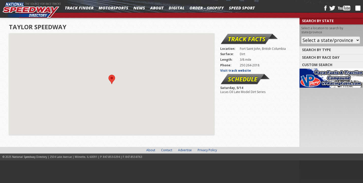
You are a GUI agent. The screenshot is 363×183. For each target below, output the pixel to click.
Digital (176, 8)
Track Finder (79, 8)
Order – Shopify (207, 8)
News (139, 8)
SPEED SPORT (242, 8)
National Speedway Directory (31, 10)
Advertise (185, 150)
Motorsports (113, 8)
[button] (111, 79)
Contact (166, 150)
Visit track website (235, 70)
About (157, 8)
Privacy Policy (207, 150)
